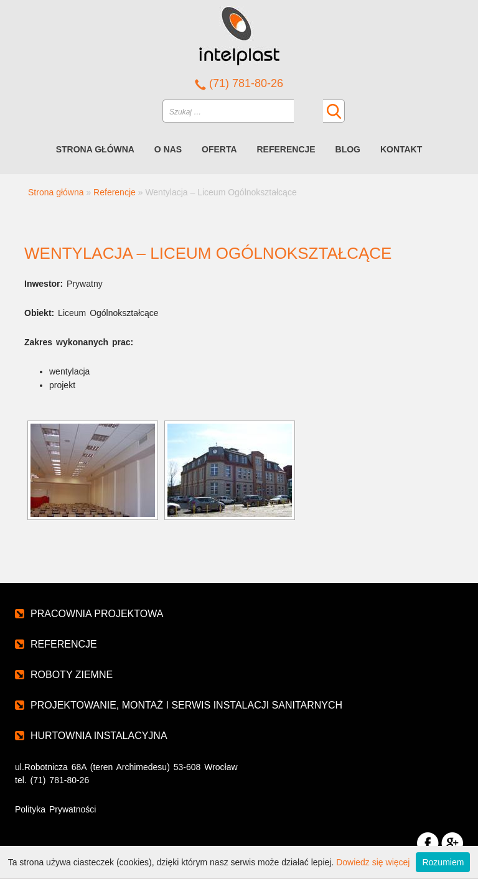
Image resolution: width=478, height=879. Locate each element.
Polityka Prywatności (55, 809)
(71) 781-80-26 (239, 83)
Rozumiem (443, 862)
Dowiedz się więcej (373, 862)
